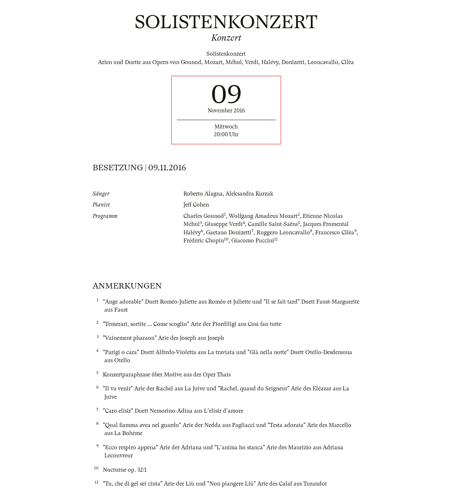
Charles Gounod (203, 216)
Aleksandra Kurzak (249, 193)
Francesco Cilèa (334, 232)
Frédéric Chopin (203, 240)
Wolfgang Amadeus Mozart (263, 216)
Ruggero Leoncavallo (283, 232)
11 (276, 239)
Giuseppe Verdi (224, 224)
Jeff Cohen (196, 204)
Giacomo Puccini (252, 240)
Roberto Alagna (203, 193)
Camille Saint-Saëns (273, 224)
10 (226, 239)
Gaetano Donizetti (228, 232)
